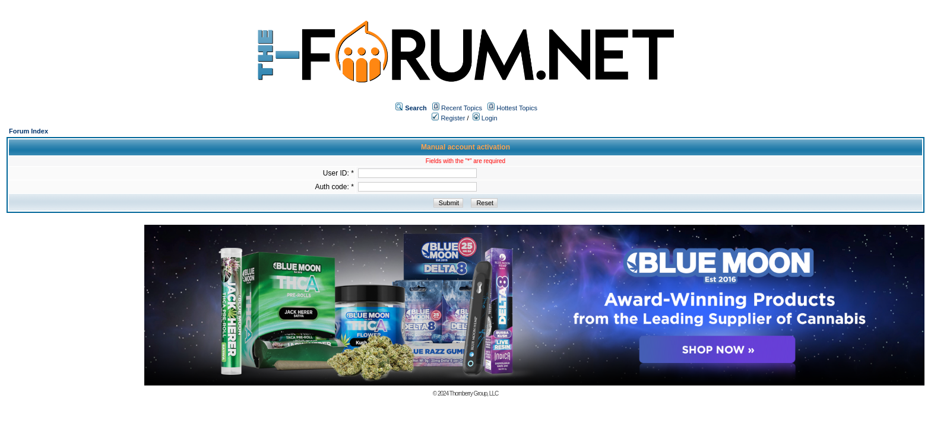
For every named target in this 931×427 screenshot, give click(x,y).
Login (485, 118)
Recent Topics (461, 107)
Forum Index (28, 131)
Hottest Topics (516, 107)
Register (448, 118)
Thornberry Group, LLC (473, 393)
